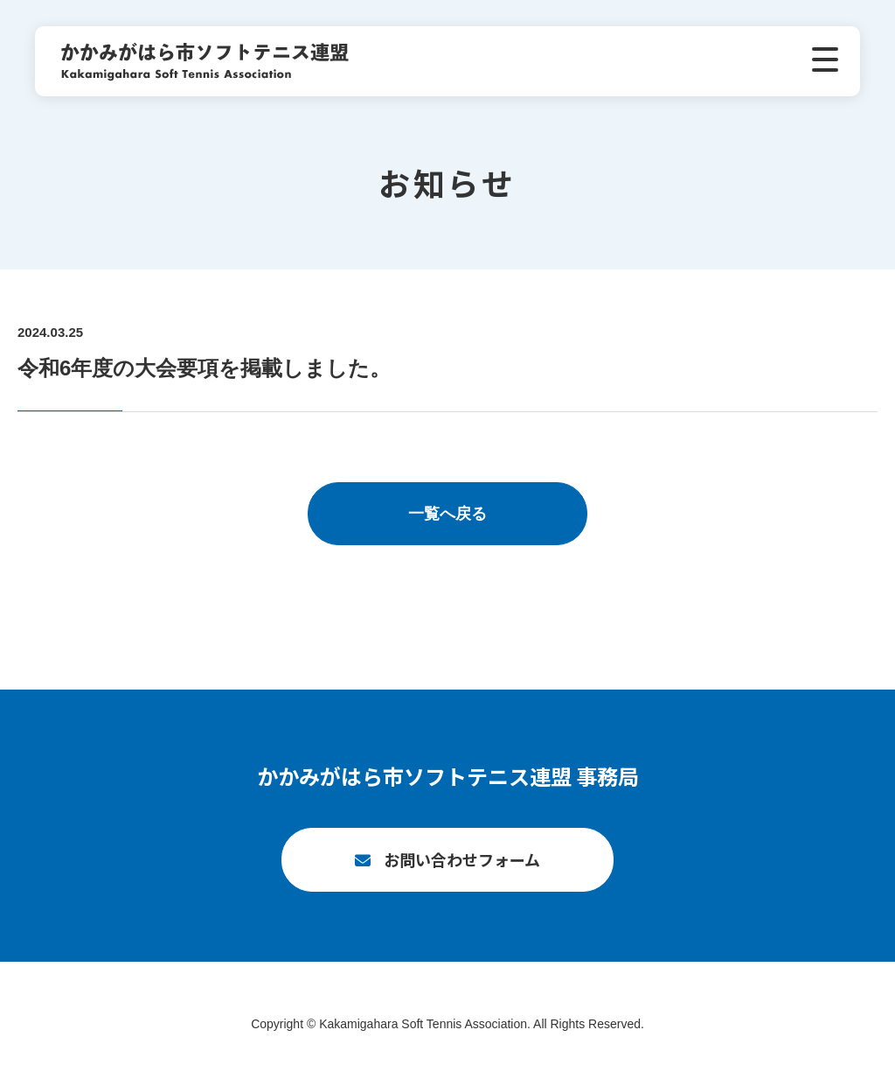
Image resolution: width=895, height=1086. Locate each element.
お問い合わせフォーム (462, 859)
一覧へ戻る (447, 513)
